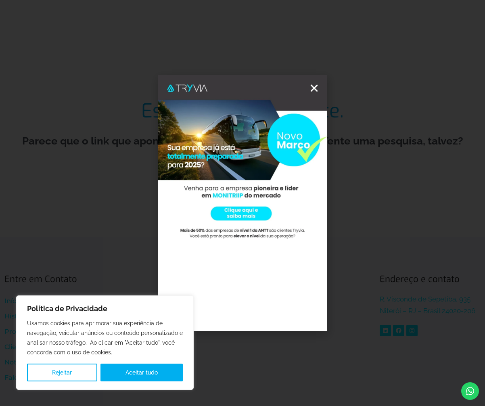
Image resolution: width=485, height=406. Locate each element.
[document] (242, 203)
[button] (314, 88)
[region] (105, 342)
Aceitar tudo (141, 372)
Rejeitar (62, 372)
